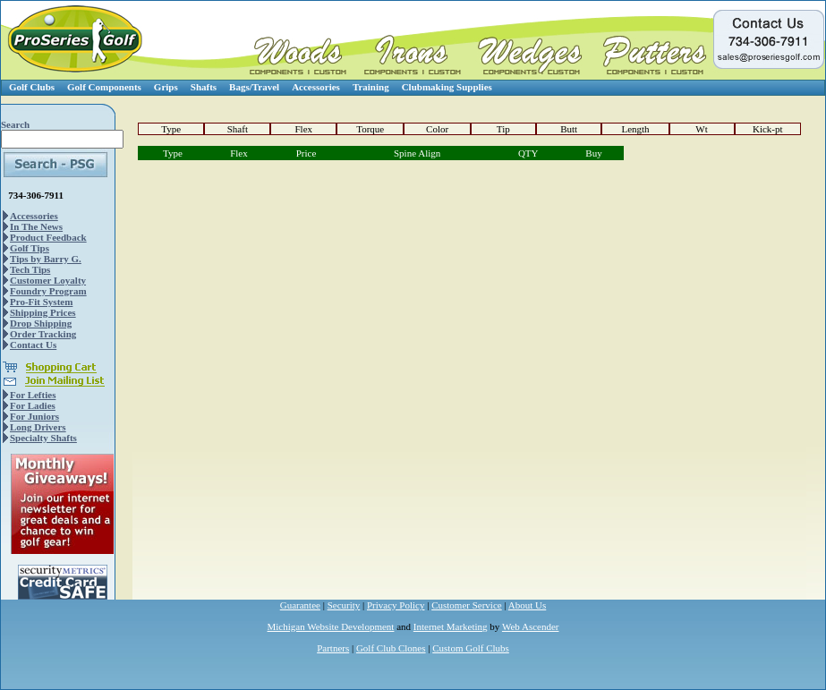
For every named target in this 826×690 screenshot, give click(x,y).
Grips (166, 86)
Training (371, 86)
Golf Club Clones (391, 648)
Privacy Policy (395, 605)
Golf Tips (29, 248)
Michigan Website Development (331, 626)
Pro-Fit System (41, 301)
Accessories (316, 86)
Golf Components (104, 86)
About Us (527, 605)
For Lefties (32, 394)
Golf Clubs (32, 86)
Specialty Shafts (43, 437)
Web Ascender (530, 626)
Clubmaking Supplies (447, 86)
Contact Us (33, 344)
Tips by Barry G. (45, 258)
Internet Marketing (450, 626)
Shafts (204, 86)
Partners (333, 648)
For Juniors (34, 416)
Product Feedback (48, 237)
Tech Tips (30, 269)
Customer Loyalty (48, 280)
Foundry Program (48, 290)
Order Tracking (43, 333)
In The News (36, 226)
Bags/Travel (254, 86)
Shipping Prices (43, 312)
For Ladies (32, 405)
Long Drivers (38, 427)
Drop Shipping (41, 323)
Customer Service (466, 605)
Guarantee (300, 605)
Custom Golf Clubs (470, 648)
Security (344, 605)
